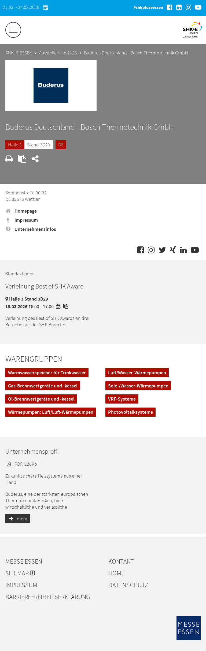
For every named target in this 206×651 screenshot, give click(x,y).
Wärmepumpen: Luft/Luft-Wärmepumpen (50, 412)
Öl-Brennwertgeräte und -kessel (41, 399)
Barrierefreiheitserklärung (47, 597)
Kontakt (121, 561)
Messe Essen (23, 561)
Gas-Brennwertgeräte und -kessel (43, 386)
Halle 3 (15, 145)
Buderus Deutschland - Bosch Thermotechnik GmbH (136, 53)
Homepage (21, 211)
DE (61, 145)
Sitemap (20, 573)
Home (116, 573)
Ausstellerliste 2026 (58, 53)
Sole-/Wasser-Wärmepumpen (138, 386)
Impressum (21, 220)
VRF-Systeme (122, 399)
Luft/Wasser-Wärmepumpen (137, 372)
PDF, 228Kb (21, 464)
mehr (18, 519)
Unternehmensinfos (30, 229)
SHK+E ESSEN (18, 53)
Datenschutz (128, 585)
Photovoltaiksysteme (130, 412)
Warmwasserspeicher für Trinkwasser (47, 372)
